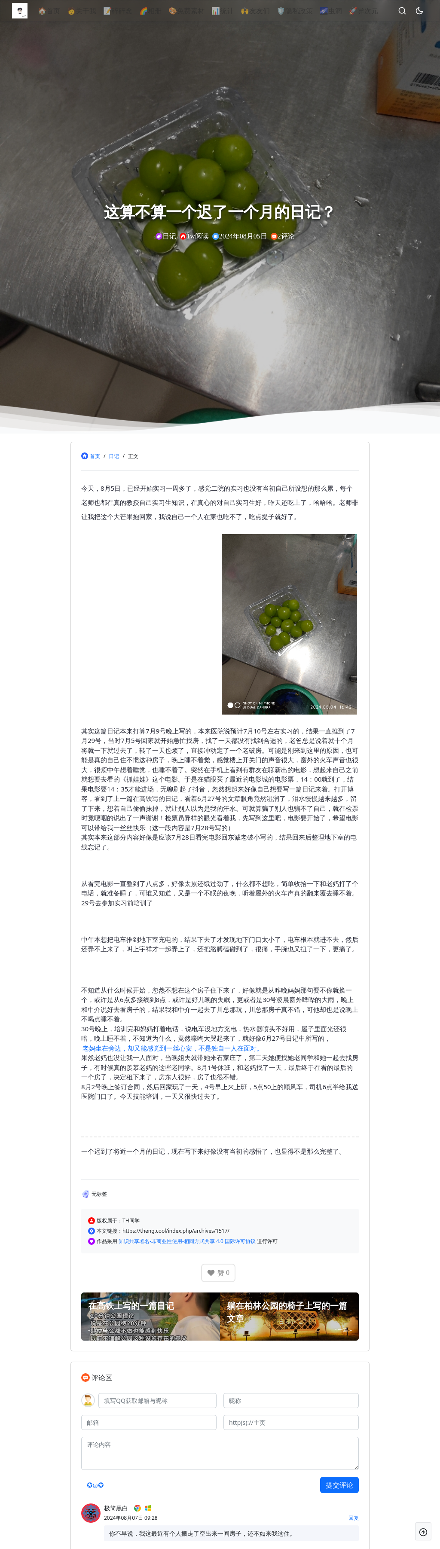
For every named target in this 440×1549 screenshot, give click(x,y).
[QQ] (157, 1400)
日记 (114, 456)
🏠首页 (63, 10)
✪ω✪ (95, 1485)
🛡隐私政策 (308, 10)
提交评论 (339, 1485)
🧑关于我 (95, 10)
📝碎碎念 (132, 10)
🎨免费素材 (201, 10)
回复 (353, 1518)
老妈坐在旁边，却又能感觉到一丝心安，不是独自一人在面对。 (172, 1048)
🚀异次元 (377, 10)
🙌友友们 (269, 10)
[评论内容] (220, 1453)
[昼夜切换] (428, 10)
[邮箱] (149, 1422)
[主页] (291, 1422)
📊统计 (237, 10)
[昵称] (291, 1400)
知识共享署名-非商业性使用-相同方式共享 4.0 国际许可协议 (188, 1241)
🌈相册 (164, 10)
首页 (95, 456)
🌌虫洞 (344, 10)
